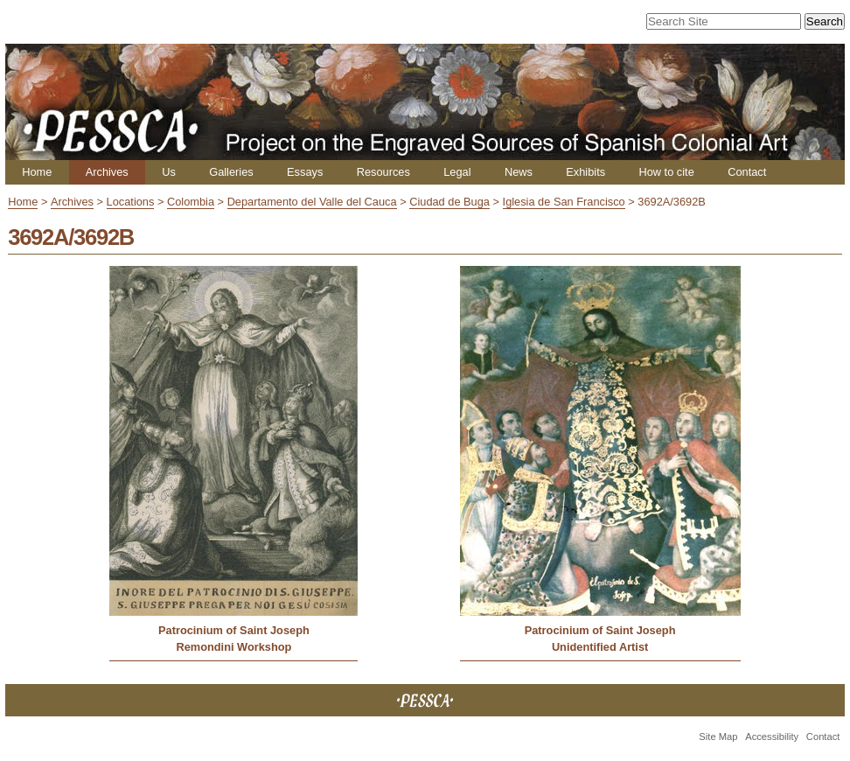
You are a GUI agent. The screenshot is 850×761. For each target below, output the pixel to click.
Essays (305, 171)
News (519, 171)
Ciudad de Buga (449, 201)
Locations (131, 201)
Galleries (231, 171)
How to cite (665, 171)
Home (37, 171)
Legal (456, 171)
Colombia (190, 201)
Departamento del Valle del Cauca (312, 201)
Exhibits (585, 171)
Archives (107, 171)
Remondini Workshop (233, 646)
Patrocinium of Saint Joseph (234, 630)
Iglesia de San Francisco (564, 201)
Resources (383, 171)
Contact (747, 171)
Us (169, 171)
